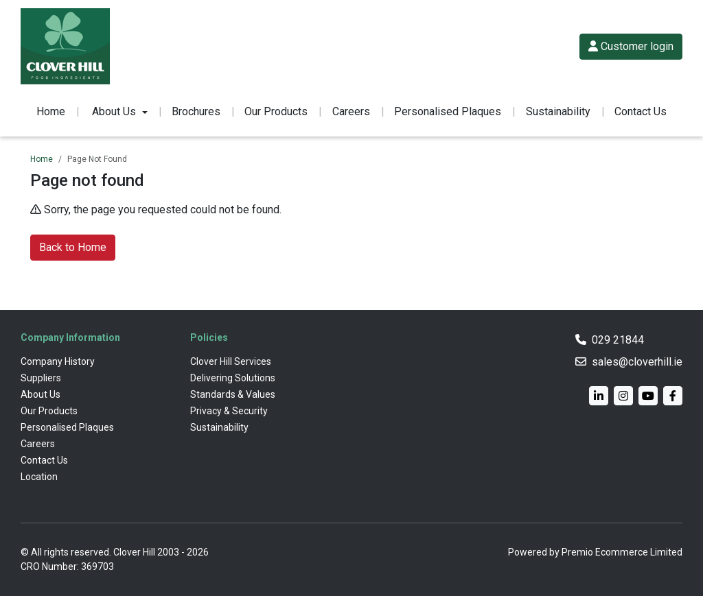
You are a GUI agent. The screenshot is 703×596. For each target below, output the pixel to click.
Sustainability (558, 111)
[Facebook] (672, 395)
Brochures (196, 111)
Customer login (630, 46)
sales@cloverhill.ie (637, 361)
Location (39, 476)
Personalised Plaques (447, 111)
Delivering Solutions (232, 377)
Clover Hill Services (230, 361)
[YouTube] (648, 395)
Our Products (276, 111)
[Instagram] (623, 395)
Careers (351, 111)
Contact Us (640, 111)
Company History (58, 361)
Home (50, 111)
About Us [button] (114, 111)
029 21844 (618, 339)
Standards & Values (232, 394)
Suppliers (41, 377)
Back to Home (72, 247)
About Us (40, 394)
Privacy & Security (229, 410)
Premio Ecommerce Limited (622, 552)
